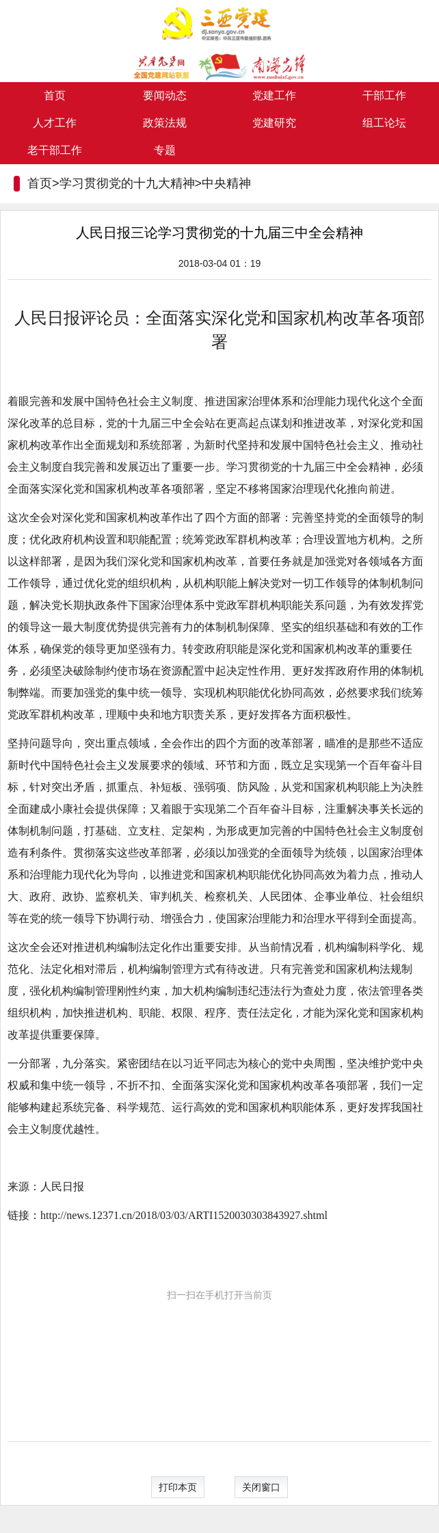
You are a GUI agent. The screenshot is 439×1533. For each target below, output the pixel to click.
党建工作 (274, 95)
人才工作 (55, 123)
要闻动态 (165, 95)
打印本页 (178, 1487)
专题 (165, 150)
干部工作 (384, 95)
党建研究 (274, 123)
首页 (55, 95)
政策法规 (165, 123)
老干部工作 (54, 150)
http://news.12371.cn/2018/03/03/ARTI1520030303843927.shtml (184, 1215)
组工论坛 (384, 123)
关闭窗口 (261, 1487)
